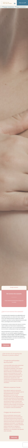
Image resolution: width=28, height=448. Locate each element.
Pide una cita (22, 2)
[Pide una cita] (25, 2)
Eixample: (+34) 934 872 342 (9, 7)
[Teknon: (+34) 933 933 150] (15, 6)
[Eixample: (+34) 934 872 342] (2, 6)
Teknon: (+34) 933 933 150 (21, 7)
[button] (14, 3)
